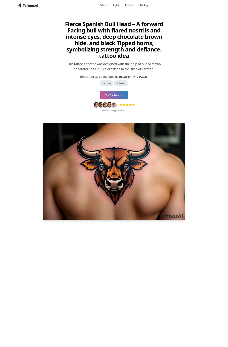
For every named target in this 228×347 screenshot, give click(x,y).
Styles (116, 5)
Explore (129, 5)
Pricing (144, 5)
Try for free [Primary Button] (114, 95)
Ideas (103, 5)
